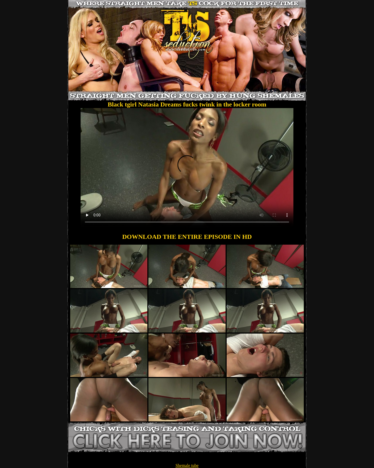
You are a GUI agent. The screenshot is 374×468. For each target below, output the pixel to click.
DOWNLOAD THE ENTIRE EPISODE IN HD (187, 236)
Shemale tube (187, 465)
